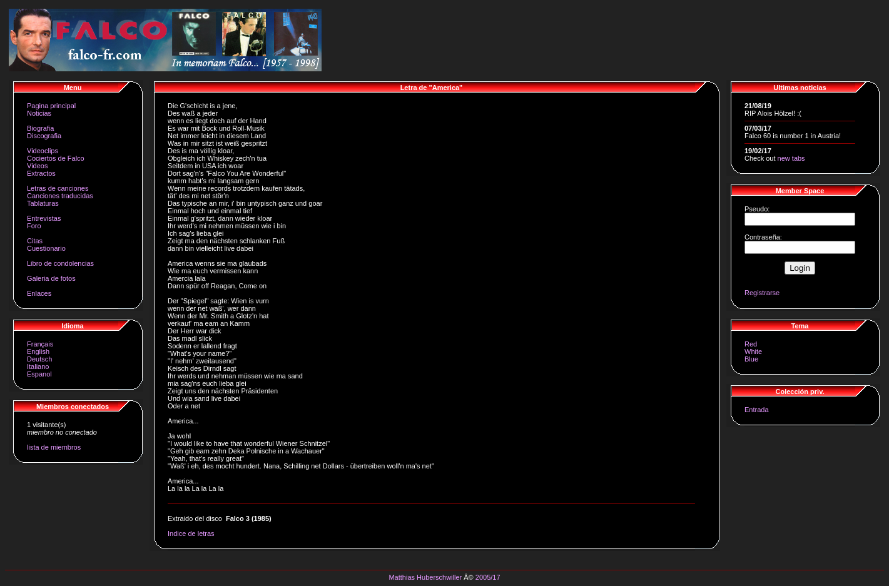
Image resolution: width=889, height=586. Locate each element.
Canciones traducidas (60, 196)
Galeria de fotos (51, 278)
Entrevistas (44, 218)
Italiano (38, 366)
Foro (34, 226)
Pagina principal (51, 105)
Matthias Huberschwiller (425, 577)
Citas (35, 241)
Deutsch (39, 359)
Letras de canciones (57, 188)
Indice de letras (191, 533)
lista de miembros (54, 447)
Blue (751, 359)
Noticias (39, 113)
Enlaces (39, 293)
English (38, 351)
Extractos (41, 173)
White (753, 351)
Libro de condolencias (60, 263)
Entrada (756, 409)
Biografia (40, 128)
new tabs (791, 158)
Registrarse (762, 292)
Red (750, 344)
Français (40, 344)
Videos (37, 165)
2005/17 (487, 577)
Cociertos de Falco (55, 158)
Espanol (39, 374)
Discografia (44, 135)
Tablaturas (43, 203)
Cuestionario (46, 248)
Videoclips (42, 150)
